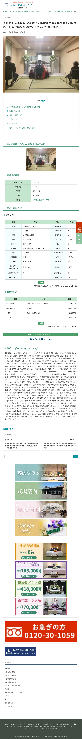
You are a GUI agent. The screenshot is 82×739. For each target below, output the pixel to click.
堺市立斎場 (8, 706)
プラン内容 (13, 119)
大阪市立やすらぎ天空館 (12, 685)
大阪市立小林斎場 (10, 682)
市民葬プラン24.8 (11, 434)
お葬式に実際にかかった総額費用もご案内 (24, 107)
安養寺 (7, 696)
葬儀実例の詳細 (14, 111)
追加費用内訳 (13, 124)
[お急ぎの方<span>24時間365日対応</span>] (79, 223)
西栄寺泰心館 (9, 703)
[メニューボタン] (7, 4)
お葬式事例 (8, 17)
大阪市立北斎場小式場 (40, 200)
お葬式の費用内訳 (15, 115)
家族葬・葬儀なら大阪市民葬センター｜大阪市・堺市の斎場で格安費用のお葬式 (43, 736)
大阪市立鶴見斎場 (10, 679)
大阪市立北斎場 (10, 672)
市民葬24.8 (36, 182)
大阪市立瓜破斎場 (10, 675)
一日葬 (34, 186)
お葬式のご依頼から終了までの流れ (22, 128)
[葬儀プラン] (79, 234)
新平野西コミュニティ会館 (13, 692)
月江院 (7, 689)
